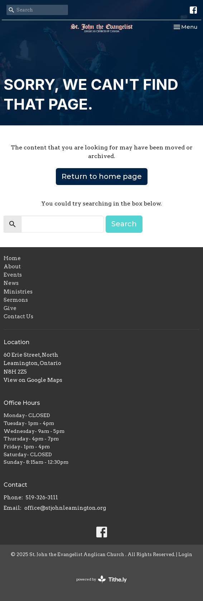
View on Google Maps (33, 380)
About (12, 266)
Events (13, 275)
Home (12, 258)
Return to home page (102, 176)
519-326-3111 (42, 497)
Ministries (18, 291)
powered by (101, 579)
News (11, 283)
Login (185, 554)
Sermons (16, 300)
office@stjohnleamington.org (65, 508)
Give (10, 308)
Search (124, 223)
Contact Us (18, 316)
